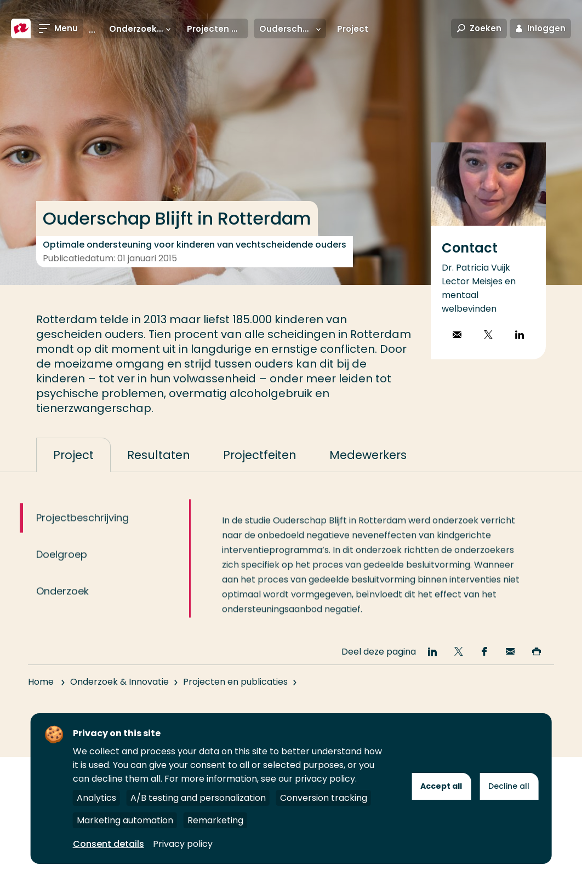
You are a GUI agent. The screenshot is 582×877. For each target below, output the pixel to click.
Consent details (108, 844)
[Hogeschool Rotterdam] (21, 28)
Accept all (441, 786)
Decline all (508, 786)
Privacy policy (183, 844)
